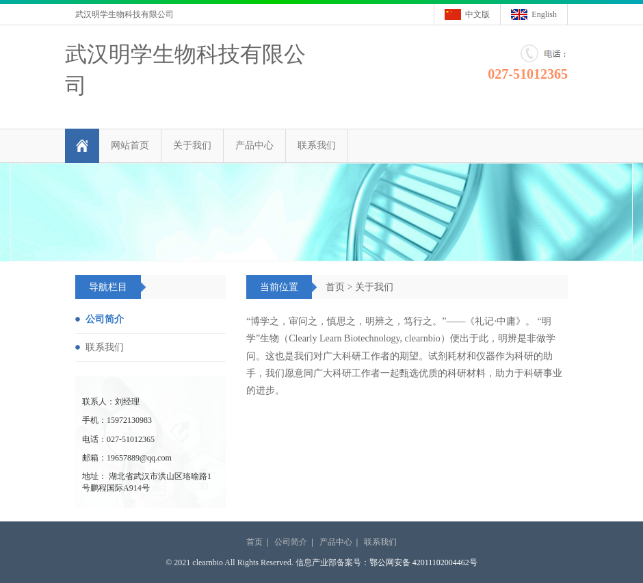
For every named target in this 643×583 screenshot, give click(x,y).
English (544, 14)
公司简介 (105, 319)
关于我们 (192, 145)
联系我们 (317, 145)
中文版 (477, 14)
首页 (335, 287)
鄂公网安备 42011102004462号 (423, 562)
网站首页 (130, 145)
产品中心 (254, 145)
